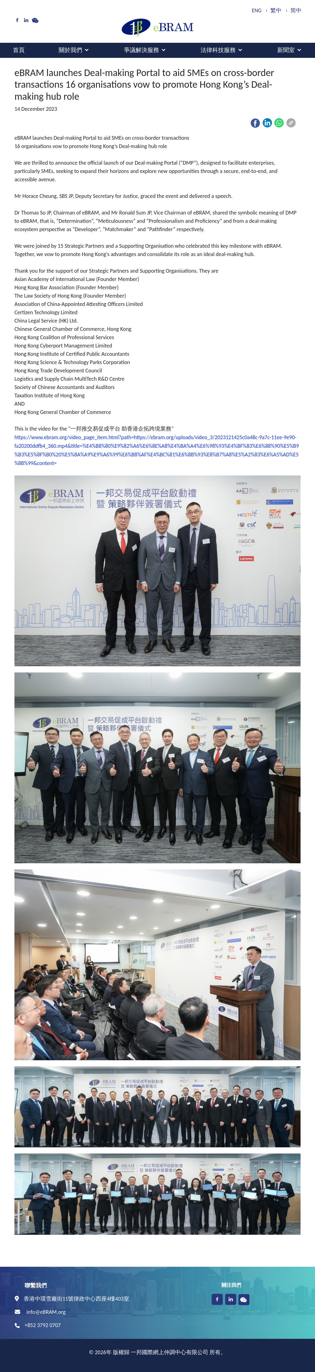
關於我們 (70, 50)
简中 (295, 10)
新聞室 (286, 50)
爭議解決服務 (141, 50)
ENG (256, 10)
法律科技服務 (218, 50)
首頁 (19, 50)
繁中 (275, 10)
